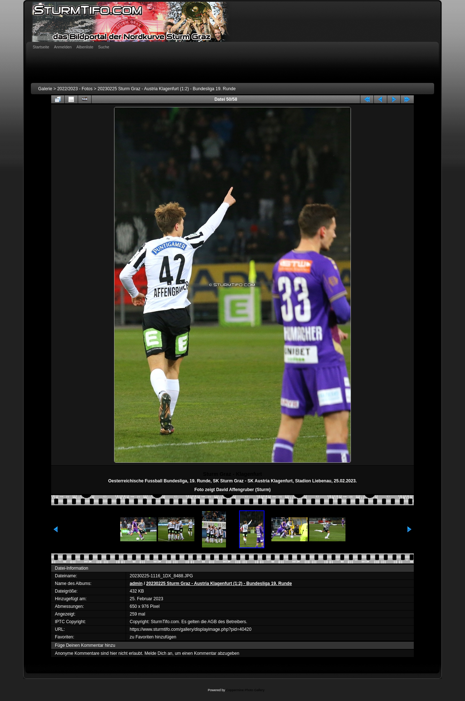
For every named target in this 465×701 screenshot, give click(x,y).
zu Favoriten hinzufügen (153, 637)
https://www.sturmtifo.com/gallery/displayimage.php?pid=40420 (190, 629)
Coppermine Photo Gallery (245, 690)
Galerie (45, 88)
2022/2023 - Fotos (74, 88)
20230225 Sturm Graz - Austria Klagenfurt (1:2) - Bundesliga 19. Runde (166, 88)
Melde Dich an (159, 653)
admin (136, 583)
